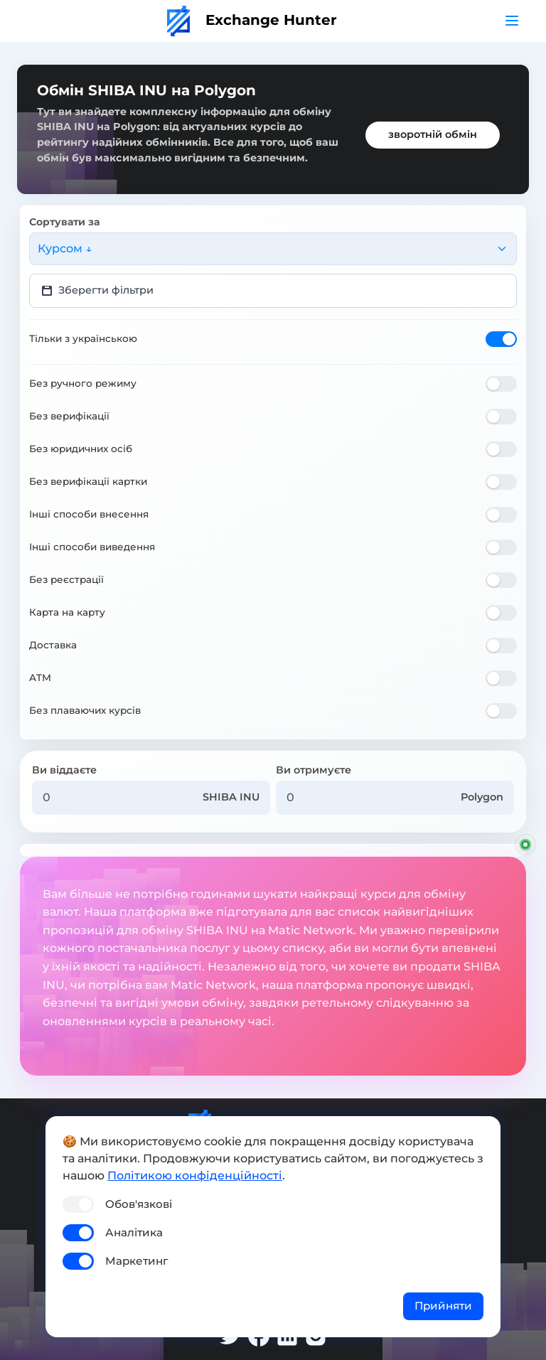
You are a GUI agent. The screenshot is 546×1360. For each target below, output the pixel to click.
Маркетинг (136, 1261)
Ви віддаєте (64, 770)
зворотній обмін (432, 134)
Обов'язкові (138, 1204)
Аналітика (134, 1232)
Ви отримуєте (313, 770)
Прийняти (443, 1305)
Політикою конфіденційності (194, 1175)
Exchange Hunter (252, 19)
